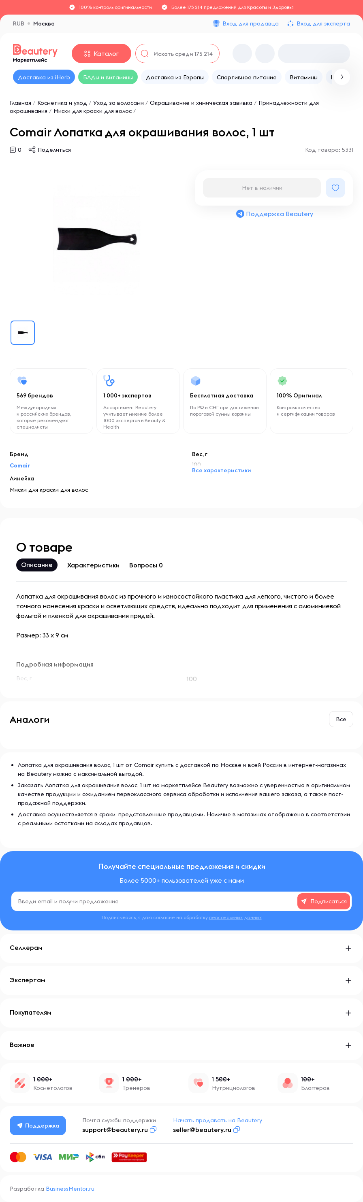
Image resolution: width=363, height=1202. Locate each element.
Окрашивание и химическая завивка (201, 102)
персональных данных (235, 917)
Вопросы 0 (146, 565)
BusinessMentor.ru (70, 1188)
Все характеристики (221, 470)
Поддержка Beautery (274, 214)
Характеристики (93, 565)
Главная (20, 102)
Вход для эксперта (323, 23)
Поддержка (38, 1125)
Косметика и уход (62, 102)
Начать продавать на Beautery (218, 1120)
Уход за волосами (118, 102)
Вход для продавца (250, 23)
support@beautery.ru (116, 1130)
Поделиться (54, 149)
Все (341, 719)
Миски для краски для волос (92, 111)
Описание (37, 565)
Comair (20, 465)
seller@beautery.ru (203, 1130)
